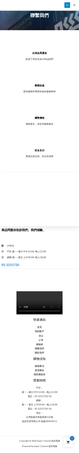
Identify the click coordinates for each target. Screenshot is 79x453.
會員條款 (39, 370)
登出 (41, 336)
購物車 (39, 344)
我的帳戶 (39, 331)
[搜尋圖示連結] (74, 5)
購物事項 (39, 366)
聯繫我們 (39, 348)
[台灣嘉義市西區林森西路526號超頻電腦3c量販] (39, 199)
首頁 (39, 327)
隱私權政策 (39, 374)
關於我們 (39, 352)
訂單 (41, 340)
